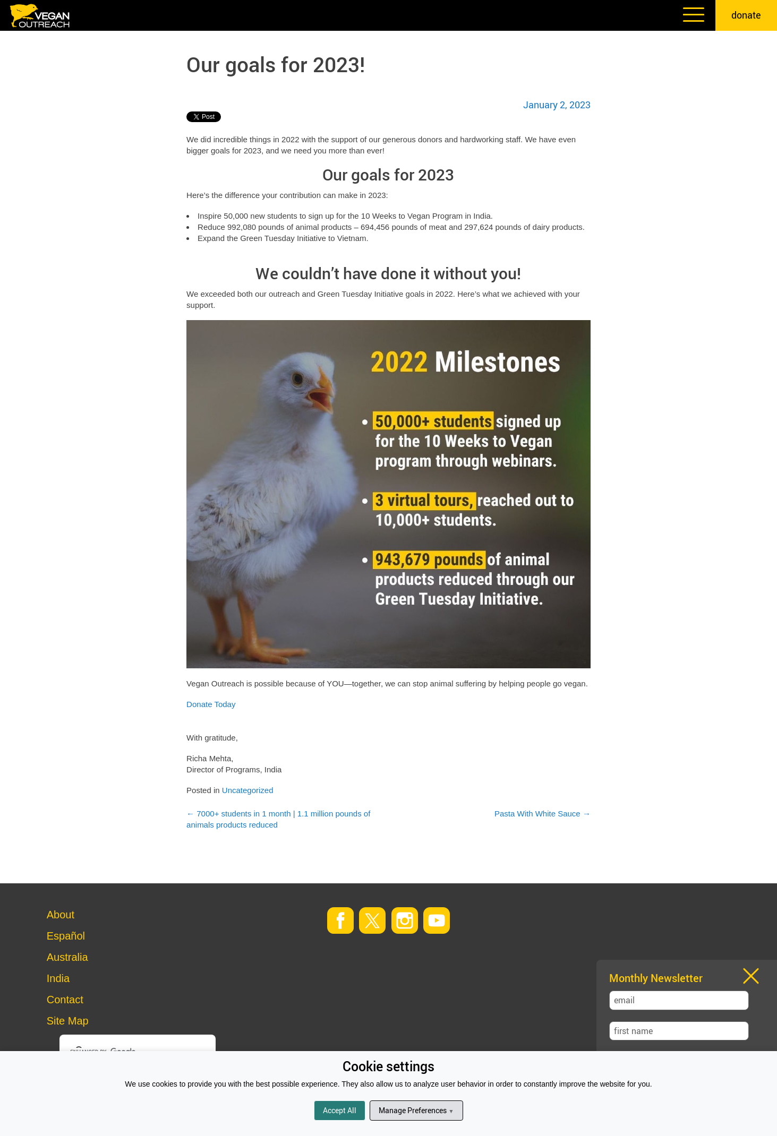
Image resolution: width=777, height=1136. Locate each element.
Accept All (339, 1110)
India (58, 978)
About (60, 914)
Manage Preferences (416, 1110)
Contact (65, 999)
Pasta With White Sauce (542, 813)
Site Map (68, 1021)
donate (746, 14)
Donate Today (210, 704)
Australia (67, 957)
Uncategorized (248, 790)
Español (66, 936)
